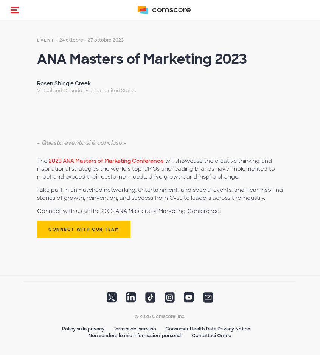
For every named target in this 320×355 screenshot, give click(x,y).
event (45, 40)
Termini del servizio (134, 329)
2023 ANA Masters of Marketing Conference (106, 160)
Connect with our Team (83, 229)
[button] (15, 9)
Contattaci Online (211, 336)
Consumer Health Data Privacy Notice (207, 329)
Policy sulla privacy (83, 329)
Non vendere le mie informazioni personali (136, 336)
